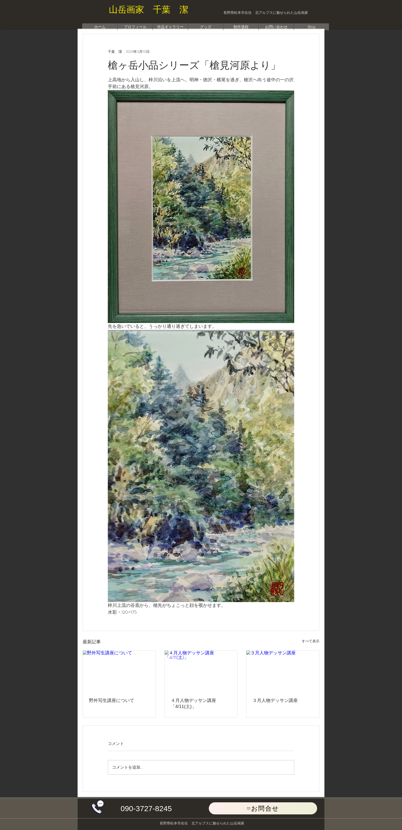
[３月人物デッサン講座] (282, 671)
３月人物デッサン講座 (275, 700)
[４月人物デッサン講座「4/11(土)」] (201, 671)
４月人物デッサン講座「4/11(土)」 (193, 703)
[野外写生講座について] (119, 671)
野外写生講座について (111, 700)
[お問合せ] (263, 808)
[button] (146, 808)
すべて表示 (310, 641)
